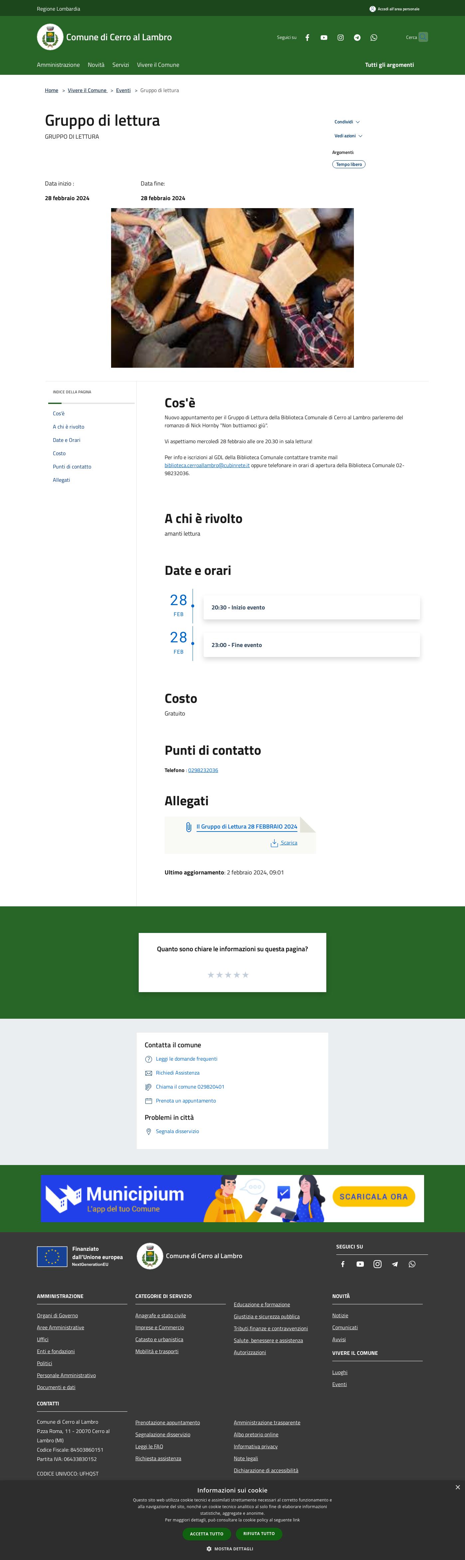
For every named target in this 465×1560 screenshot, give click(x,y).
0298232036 (203, 770)
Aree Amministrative (60, 1327)
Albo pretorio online (256, 1434)
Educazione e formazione (262, 1304)
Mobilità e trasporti (157, 1351)
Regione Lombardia (58, 9)
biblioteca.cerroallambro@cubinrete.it (207, 465)
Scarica (283, 842)
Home (51, 90)
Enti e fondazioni (56, 1351)
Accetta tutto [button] (207, 1534)
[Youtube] (311, 36)
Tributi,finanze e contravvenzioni (271, 1328)
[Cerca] (420, 37)
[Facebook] (294, 36)
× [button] (457, 1487)
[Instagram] (327, 36)
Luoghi (340, 1372)
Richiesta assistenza (158, 1458)
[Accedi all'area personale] (394, 9)
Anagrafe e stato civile (160, 1315)
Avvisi (339, 1339)
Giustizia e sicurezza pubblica (267, 1316)
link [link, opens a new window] (296, 1520)
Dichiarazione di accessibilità (266, 1470)
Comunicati (345, 1327)
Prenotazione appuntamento (167, 1422)
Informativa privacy (256, 1446)
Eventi (123, 90)
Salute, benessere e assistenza (268, 1340)
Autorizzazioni (250, 1352)
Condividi (348, 122)
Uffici (43, 1339)
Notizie (340, 1315)
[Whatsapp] (361, 36)
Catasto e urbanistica (159, 1339)
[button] (232, 1548)
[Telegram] (344, 36)
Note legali (246, 1458)
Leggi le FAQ (149, 1446)
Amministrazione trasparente (267, 1422)
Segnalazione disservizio (162, 1434)
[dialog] (232, 1520)
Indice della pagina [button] (72, 392)
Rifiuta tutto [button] (259, 1533)
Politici (44, 1363)
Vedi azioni (350, 136)
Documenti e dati (56, 1387)
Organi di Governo (57, 1315)
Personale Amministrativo (66, 1375)
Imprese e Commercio (159, 1327)
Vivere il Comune (88, 90)
